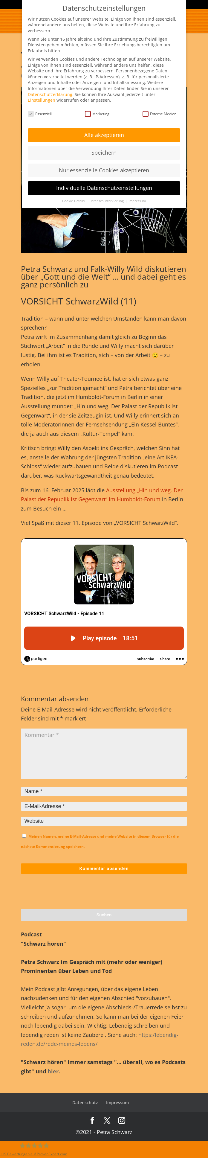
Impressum (117, 1102)
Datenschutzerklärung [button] (107, 201)
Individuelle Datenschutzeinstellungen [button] (104, 187)
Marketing (97, 114)
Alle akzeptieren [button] (104, 134)
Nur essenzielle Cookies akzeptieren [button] (104, 170)
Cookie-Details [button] (73, 201)
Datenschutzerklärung (50, 94)
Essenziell (40, 114)
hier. (54, 1071)
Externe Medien (159, 114)
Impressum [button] (137, 201)
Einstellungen (41, 100)
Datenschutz (85, 1102)
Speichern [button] (104, 152)
